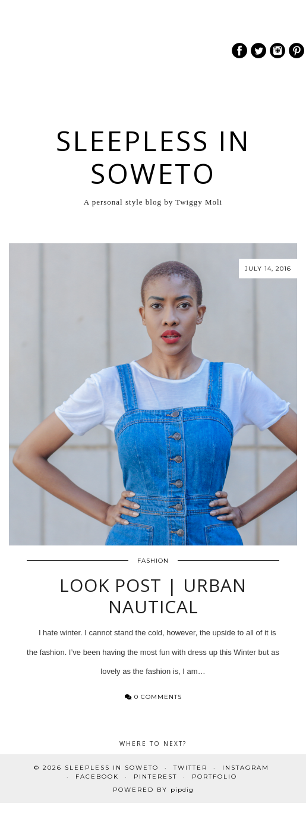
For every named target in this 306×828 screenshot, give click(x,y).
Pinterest (155, 776)
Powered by (153, 790)
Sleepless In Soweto (153, 157)
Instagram (245, 767)
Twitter (190, 767)
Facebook (97, 776)
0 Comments (153, 697)
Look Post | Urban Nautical (153, 596)
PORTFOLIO (214, 776)
